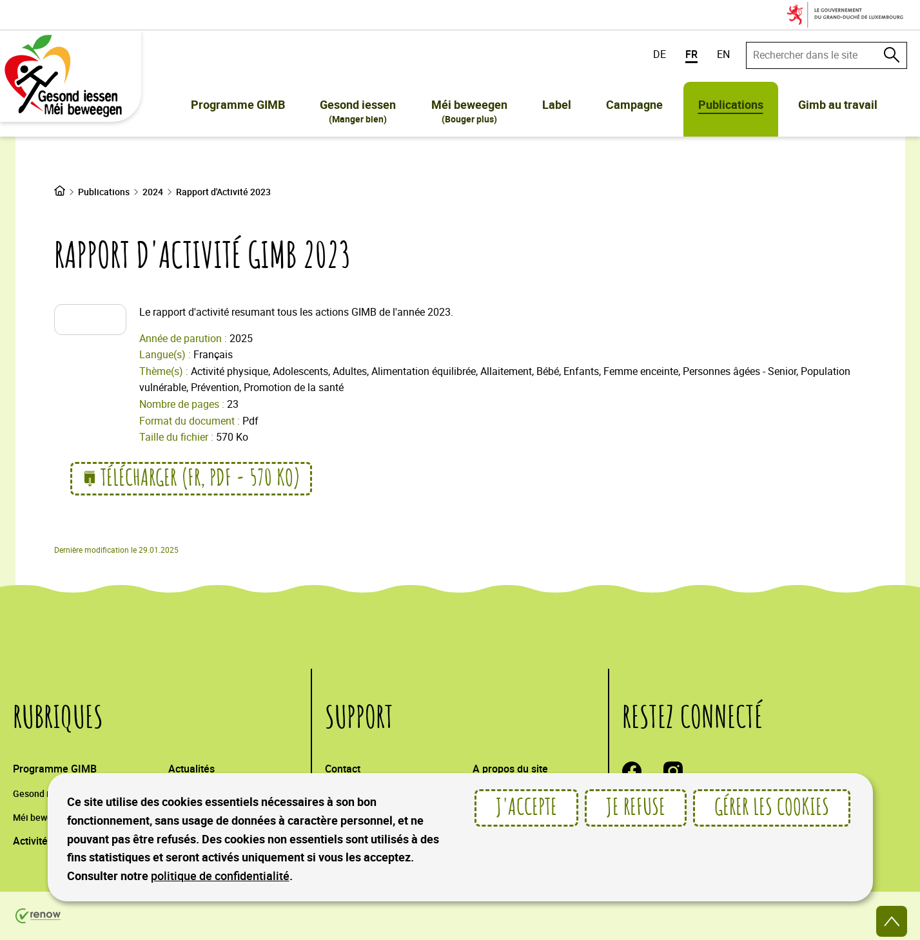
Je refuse (635, 808)
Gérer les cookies (771, 808)
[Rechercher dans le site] (891, 55)
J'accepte (526, 808)
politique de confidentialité (220, 875)
